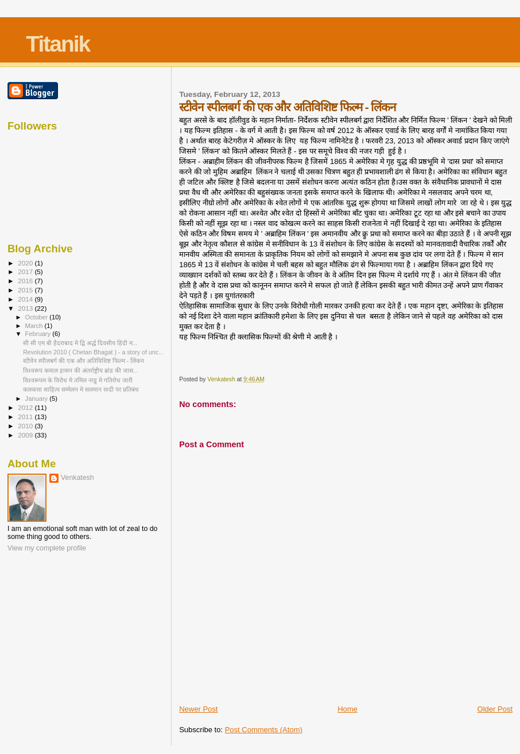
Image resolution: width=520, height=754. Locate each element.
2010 (26, 425)
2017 (26, 271)
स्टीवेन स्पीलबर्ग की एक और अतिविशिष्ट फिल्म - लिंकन (83, 360)
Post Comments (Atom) (263, 729)
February (39, 333)
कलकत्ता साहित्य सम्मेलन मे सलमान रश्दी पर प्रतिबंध (81, 389)
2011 (26, 416)
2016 (26, 280)
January (37, 398)
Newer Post (198, 709)
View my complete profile (46, 548)
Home (347, 709)
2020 (26, 263)
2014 (26, 299)
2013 (26, 308)
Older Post (495, 709)
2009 (26, 435)
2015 (26, 290)
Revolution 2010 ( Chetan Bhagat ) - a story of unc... (93, 352)
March (35, 325)
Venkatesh (77, 478)
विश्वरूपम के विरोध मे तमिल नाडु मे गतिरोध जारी (78, 380)
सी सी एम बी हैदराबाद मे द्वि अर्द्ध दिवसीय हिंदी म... (80, 342)
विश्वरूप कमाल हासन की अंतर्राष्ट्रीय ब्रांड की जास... (80, 370)
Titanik (58, 44)
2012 (26, 407)
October (37, 317)
